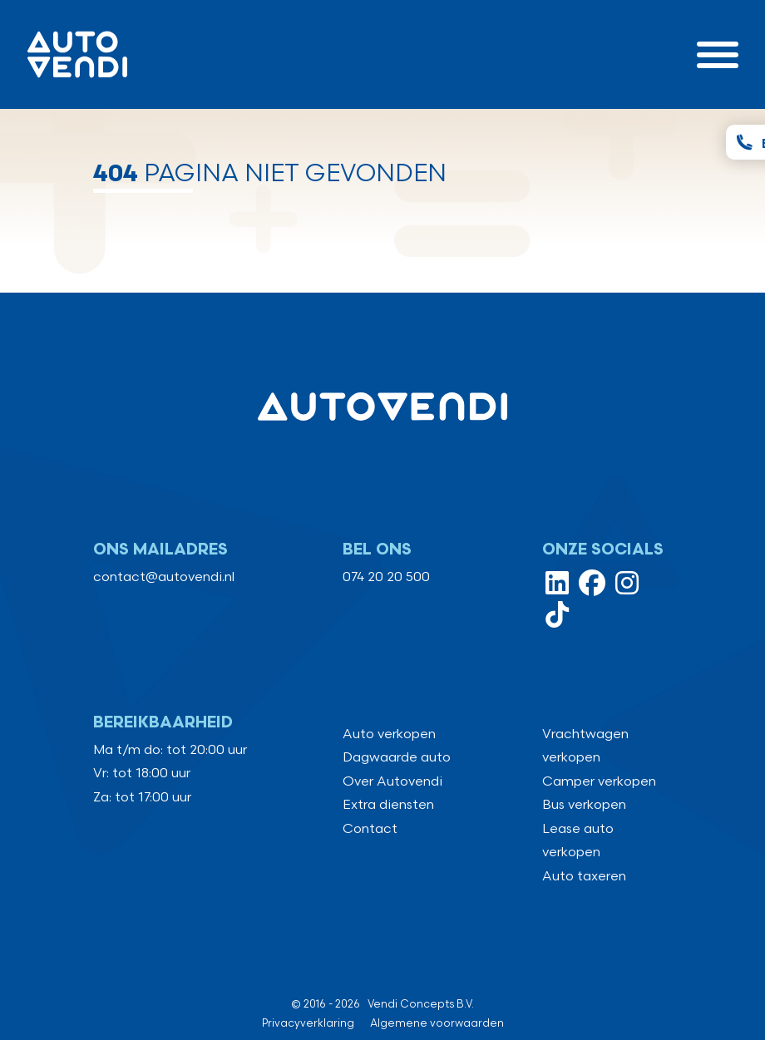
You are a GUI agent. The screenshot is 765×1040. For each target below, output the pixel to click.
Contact (370, 829)
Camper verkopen (599, 782)
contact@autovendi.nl (163, 577)
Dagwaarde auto (397, 758)
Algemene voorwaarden (437, 1023)
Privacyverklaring (308, 1023)
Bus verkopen (584, 805)
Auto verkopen (389, 734)
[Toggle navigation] (717, 54)
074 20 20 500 (386, 577)
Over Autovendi (392, 782)
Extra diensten (388, 805)
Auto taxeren (584, 877)
